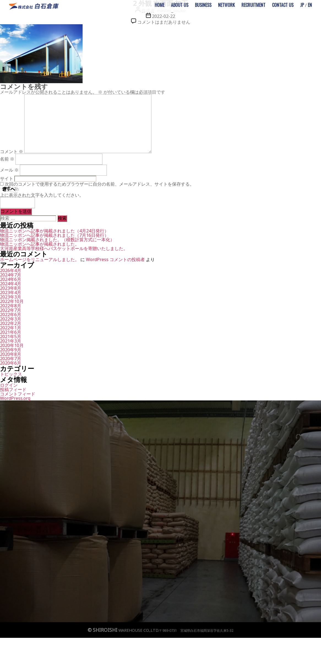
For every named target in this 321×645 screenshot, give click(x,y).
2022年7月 (10, 310)
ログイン (9, 385)
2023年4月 (10, 292)
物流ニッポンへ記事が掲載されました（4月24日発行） (54, 231)
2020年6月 (10, 363)
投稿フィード (13, 389)
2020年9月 (10, 350)
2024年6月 (10, 279)
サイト (6, 178)
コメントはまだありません (163, 22)
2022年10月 (12, 301)
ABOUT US (179, 5)
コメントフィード (17, 394)
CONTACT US (282, 5)
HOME (159, 5)
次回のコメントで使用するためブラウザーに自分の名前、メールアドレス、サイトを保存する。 (99, 184)
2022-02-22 (163, 16)
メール (9, 170)
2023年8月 (10, 288)
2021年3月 (10, 341)
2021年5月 (10, 337)
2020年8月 (10, 354)
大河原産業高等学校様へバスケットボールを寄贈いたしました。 (64, 248)
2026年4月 (10, 270)
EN (310, 5)
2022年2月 (10, 323)
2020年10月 (12, 345)
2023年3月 (10, 297)
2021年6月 (10, 332)
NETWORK (226, 5)
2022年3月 (10, 319)
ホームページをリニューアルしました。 (39, 259)
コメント (11, 151)
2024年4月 (10, 284)
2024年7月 (10, 275)
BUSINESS (203, 5)
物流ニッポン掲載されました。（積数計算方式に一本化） (57, 240)
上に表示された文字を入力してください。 (42, 195)
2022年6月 (10, 314)
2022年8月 (10, 306)
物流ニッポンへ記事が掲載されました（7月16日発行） (54, 235)
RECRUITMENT (253, 5)
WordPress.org (15, 398)
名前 (7, 159)
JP (302, 5)
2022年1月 (10, 328)
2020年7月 (10, 359)
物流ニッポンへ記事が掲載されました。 (39, 244)
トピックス (11, 374)
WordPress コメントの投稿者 (115, 259)
